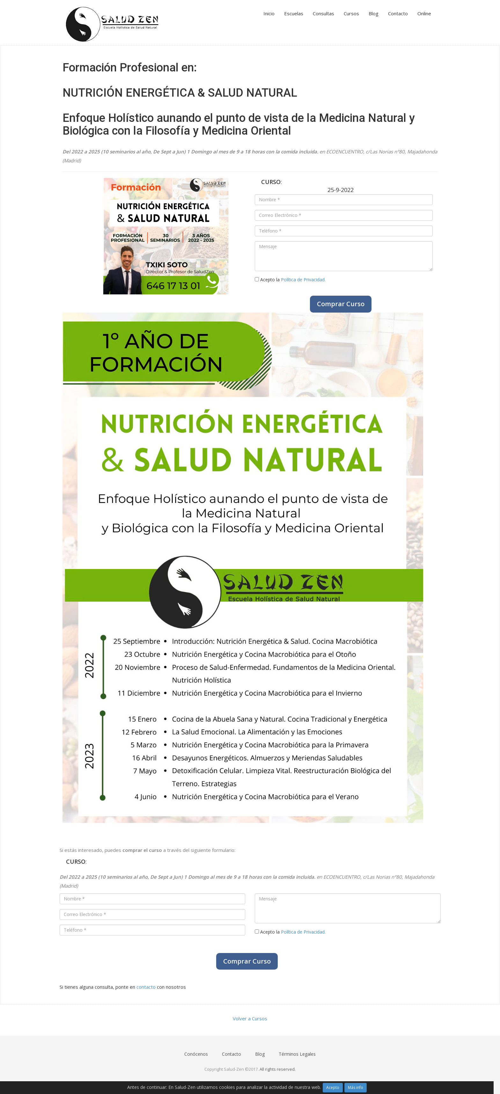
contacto (146, 987)
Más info (355, 1087)
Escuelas (293, 13)
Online (424, 13)
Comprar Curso (340, 303)
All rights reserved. (278, 1069)
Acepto (332, 1087)
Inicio (269, 13)
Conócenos (196, 1054)
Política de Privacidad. (303, 280)
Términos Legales (297, 1054)
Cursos (351, 13)
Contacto (398, 13)
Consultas (323, 13)
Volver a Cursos (250, 1018)
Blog (374, 13)
